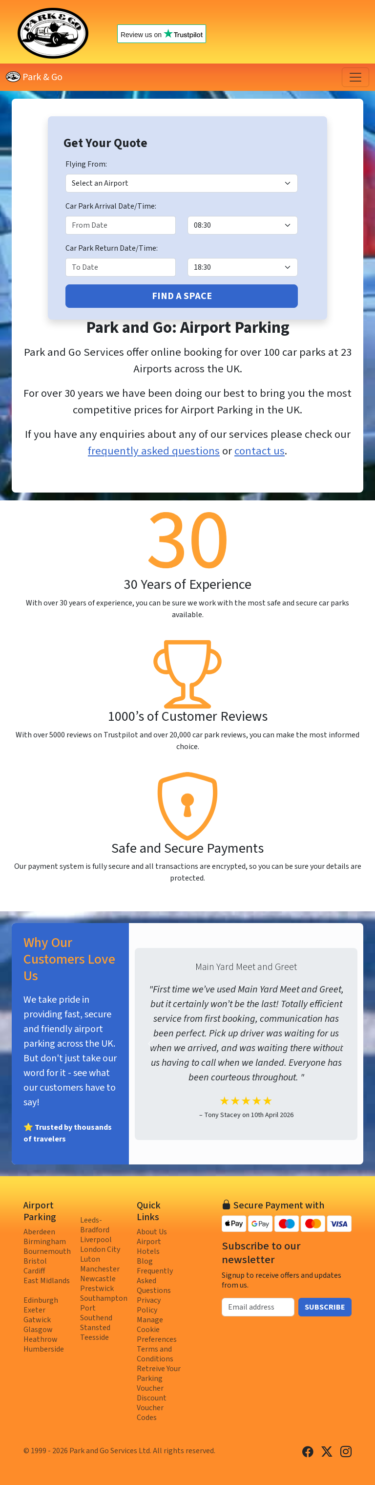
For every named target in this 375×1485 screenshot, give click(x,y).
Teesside (94, 1337)
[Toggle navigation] (355, 77)
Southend (96, 1318)
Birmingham (44, 1242)
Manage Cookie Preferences (157, 1329)
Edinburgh (40, 1300)
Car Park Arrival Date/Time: (110, 206)
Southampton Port (103, 1303)
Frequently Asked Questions (155, 1280)
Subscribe (325, 1307)
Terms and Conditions (155, 1354)
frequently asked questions (154, 451)
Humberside (43, 1349)
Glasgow (38, 1329)
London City (100, 1249)
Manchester (100, 1269)
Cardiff (34, 1271)
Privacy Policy (149, 1305)
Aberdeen (39, 1232)
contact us (259, 451)
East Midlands (46, 1281)
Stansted (95, 1328)
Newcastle (98, 1279)
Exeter (34, 1310)
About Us (152, 1232)
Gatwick (37, 1320)
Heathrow (40, 1339)
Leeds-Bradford (94, 1225)
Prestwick (97, 1288)
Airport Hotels (149, 1246)
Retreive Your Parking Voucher (159, 1378)
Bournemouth (47, 1251)
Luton (90, 1259)
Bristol (35, 1261)
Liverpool (96, 1240)
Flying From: (86, 164)
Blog (145, 1261)
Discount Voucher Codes (152, 1407)
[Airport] (181, 183)
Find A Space (182, 296)
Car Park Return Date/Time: (111, 248)
